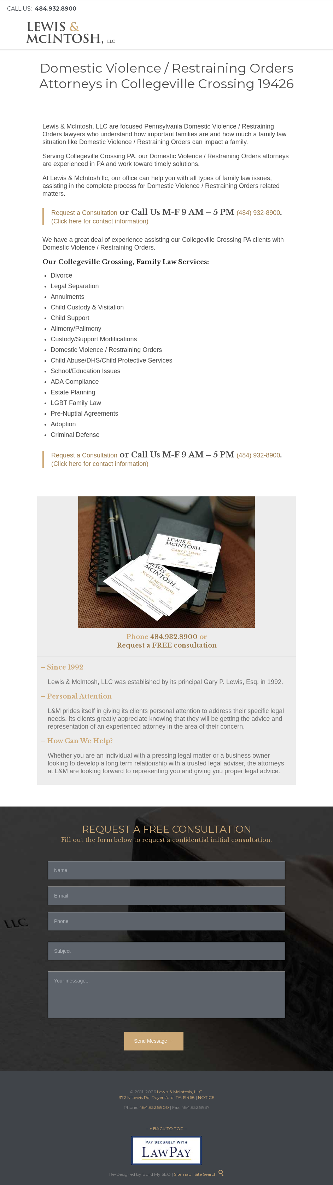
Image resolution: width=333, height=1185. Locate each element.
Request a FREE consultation (167, 645)
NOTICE (206, 1097)
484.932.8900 (174, 637)
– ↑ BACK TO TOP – (166, 1128)
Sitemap (182, 1174)
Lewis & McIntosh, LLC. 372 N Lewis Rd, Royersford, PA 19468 (161, 1094)
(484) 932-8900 (258, 212)
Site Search (209, 1174)
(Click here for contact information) (99, 221)
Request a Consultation (84, 212)
